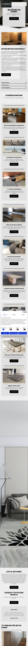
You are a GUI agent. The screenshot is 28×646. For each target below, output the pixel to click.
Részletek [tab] (14, 314)
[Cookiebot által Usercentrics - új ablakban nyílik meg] (23, 312)
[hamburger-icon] (24, 4)
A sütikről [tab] (23, 314)
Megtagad (5, 333)
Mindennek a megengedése (23, 333)
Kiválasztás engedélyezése (14, 333)
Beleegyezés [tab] (5, 314)
